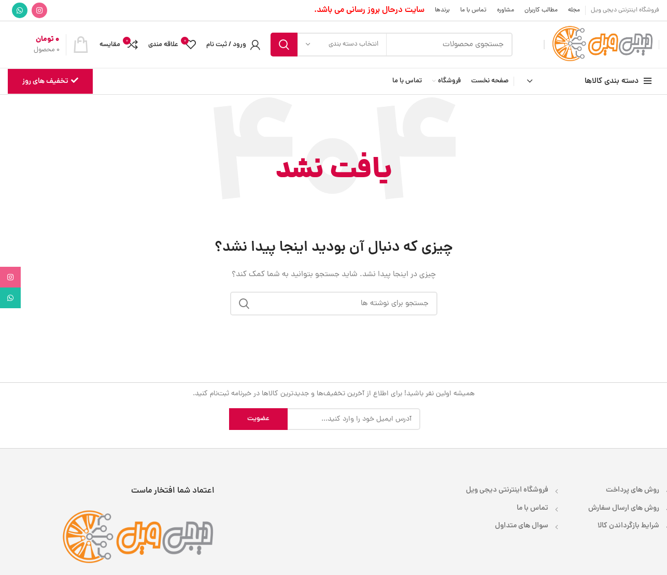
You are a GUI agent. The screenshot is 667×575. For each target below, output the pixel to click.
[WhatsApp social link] (19, 10)
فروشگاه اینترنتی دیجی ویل (507, 490)
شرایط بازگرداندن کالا (628, 525)
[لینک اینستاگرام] (39, 10)
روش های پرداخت (632, 490)
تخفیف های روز (50, 81)
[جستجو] (392, 44)
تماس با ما (532, 508)
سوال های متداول (521, 525)
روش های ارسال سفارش (623, 508)
